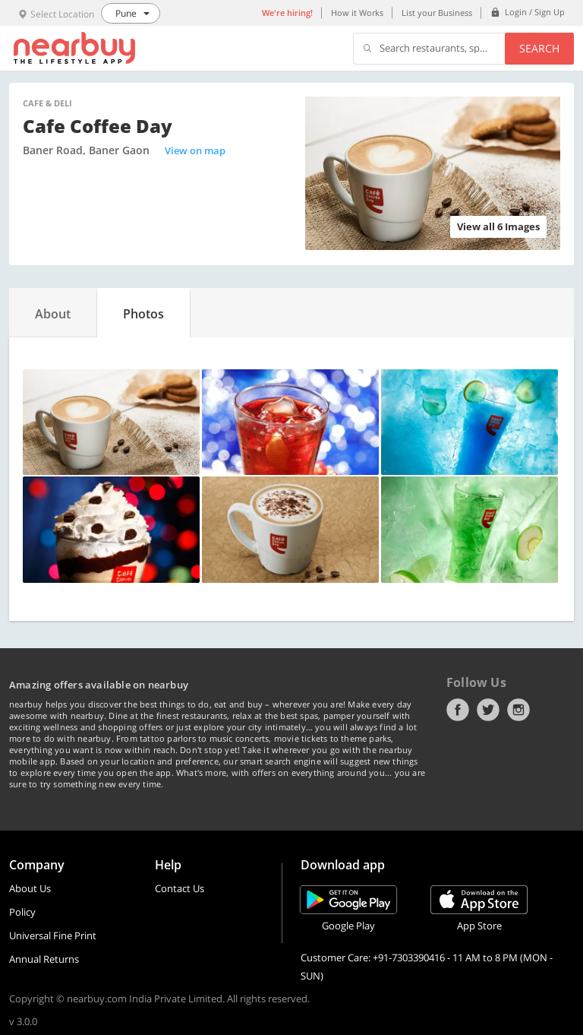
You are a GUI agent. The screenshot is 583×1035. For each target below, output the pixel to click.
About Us (30, 888)
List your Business (437, 12)
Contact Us (179, 888)
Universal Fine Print (52, 935)
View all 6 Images (498, 226)
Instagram (518, 709)
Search (539, 48)
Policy (22, 912)
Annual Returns (44, 959)
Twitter (488, 709)
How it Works (357, 12)
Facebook (457, 709)
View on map (195, 150)
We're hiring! (287, 12)
